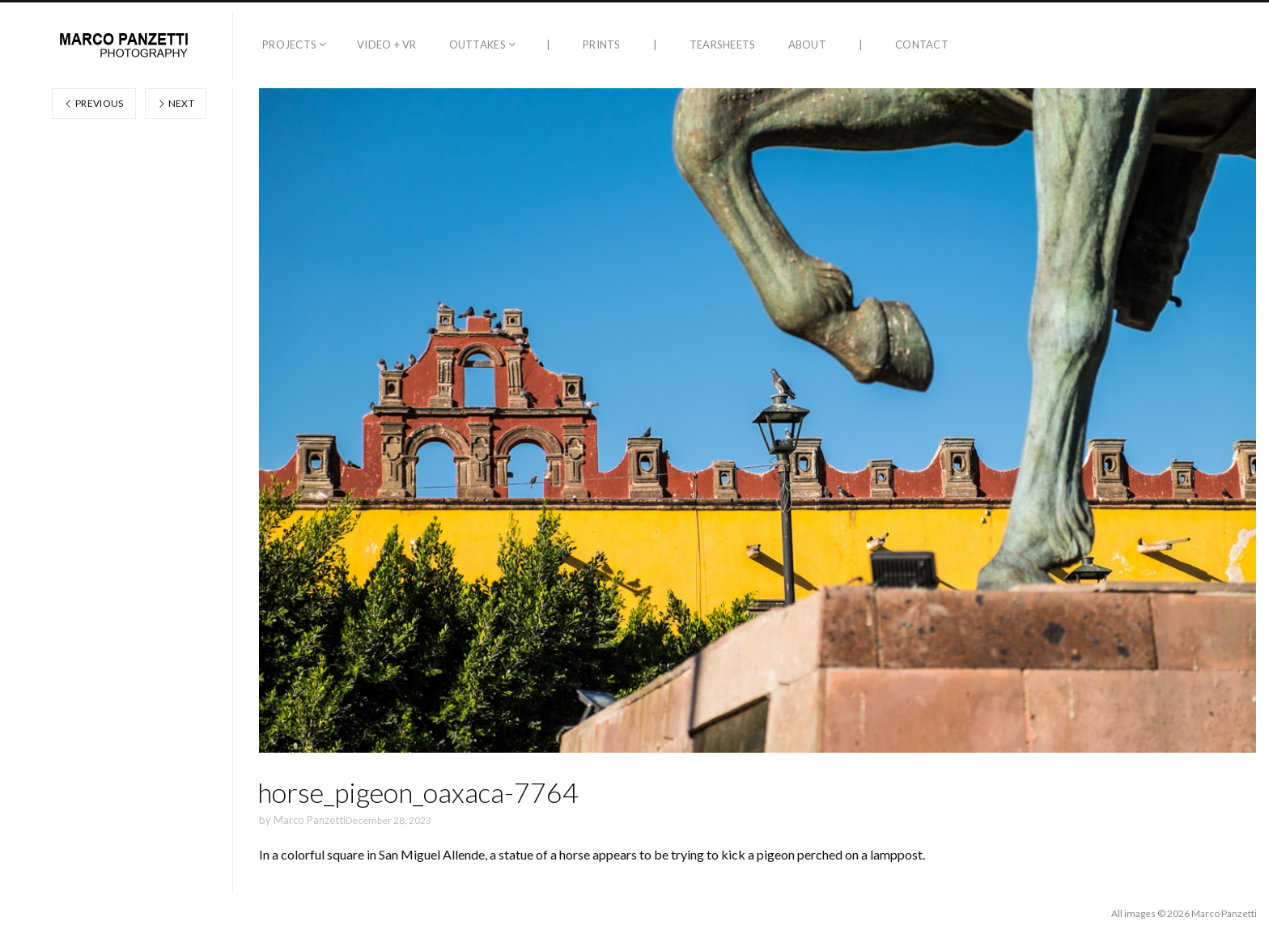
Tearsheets (723, 44)
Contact (922, 44)
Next (175, 103)
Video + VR (387, 44)
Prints (602, 44)
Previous (94, 103)
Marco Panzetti (310, 819)
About (807, 44)
